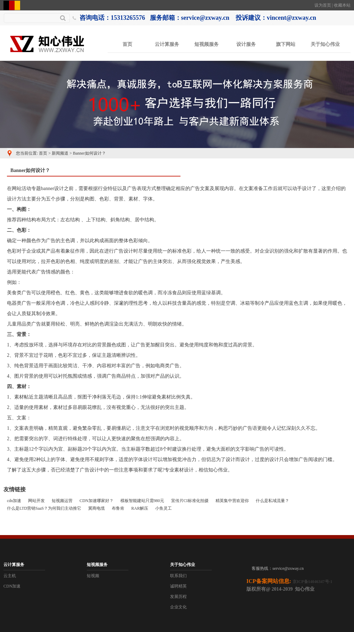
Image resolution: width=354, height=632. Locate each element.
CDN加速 (11, 586)
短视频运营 (62, 500)
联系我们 (178, 575)
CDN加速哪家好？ (96, 500)
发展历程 (178, 596)
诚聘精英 (178, 586)
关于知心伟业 (325, 44)
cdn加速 (14, 500)
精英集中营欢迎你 (232, 500)
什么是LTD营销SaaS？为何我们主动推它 (44, 508)
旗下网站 (285, 44)
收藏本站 (342, 5)
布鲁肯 (118, 508)
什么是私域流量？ (272, 500)
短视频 (93, 575)
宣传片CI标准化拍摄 (190, 500)
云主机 (9, 575)
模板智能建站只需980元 (142, 500)
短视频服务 (206, 44)
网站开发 (36, 500)
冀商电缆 (96, 508)
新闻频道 (60, 153)
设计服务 (246, 44)
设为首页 (322, 5)
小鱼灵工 (163, 508)
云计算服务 (167, 44)
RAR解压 (139, 508)
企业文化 (178, 607)
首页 (127, 44)
